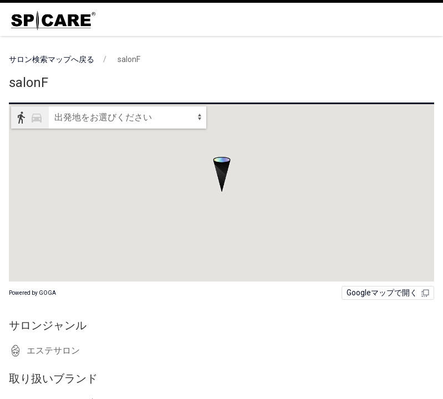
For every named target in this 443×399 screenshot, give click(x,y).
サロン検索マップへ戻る (51, 59)
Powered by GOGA (32, 293)
